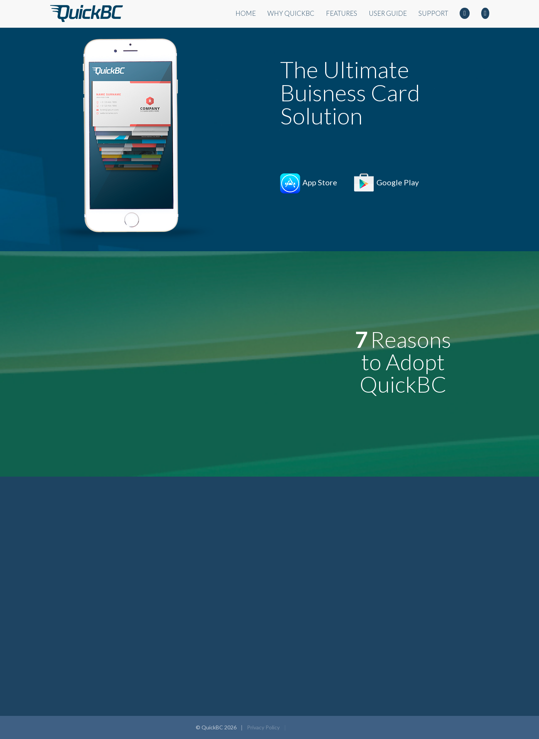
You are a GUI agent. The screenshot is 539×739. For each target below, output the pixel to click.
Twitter (485, 14)
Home (245, 13)
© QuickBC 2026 (216, 727)
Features (341, 13)
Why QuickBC (290, 13)
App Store (319, 182)
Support (433, 13)
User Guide (388, 13)
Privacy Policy (263, 727)
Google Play (397, 182)
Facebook (464, 14)
